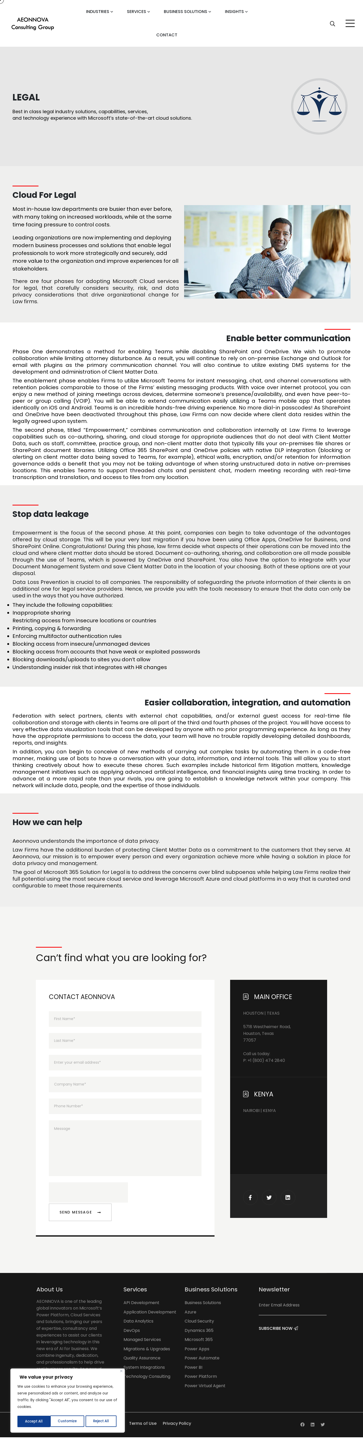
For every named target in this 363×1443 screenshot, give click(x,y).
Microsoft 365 (199, 1345)
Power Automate (202, 1364)
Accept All (101, 1421)
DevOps (132, 1336)
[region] (67, 1401)
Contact (166, 35)
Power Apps (197, 1355)
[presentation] (88, 1198)
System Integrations (144, 1373)
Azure (190, 1318)
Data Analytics (138, 1327)
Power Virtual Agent (205, 1391)
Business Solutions (185, 12)
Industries (97, 12)
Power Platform (201, 1382)
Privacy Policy (177, 1429)
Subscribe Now (278, 1339)
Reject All (67, 1421)
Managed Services (142, 1345)
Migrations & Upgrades (147, 1355)
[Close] (121, 1372)
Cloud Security (199, 1327)
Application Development (150, 1318)
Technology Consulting (147, 1382)
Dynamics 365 (199, 1336)
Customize (34, 1421)
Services (136, 12)
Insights (234, 12)
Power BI (193, 1373)
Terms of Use (143, 1429)
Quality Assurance (142, 1364)
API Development (141, 1308)
